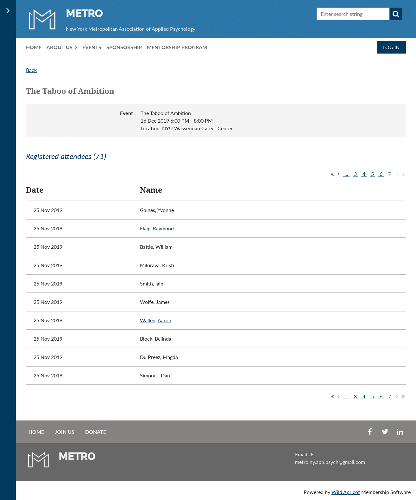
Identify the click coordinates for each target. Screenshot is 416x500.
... (346, 174)
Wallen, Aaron (155, 320)
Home (36, 432)
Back (31, 70)
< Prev (338, 174)
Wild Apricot (345, 492)
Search (396, 14)
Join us (64, 432)
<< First (332, 174)
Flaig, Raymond (157, 228)
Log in (391, 47)
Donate (95, 432)
